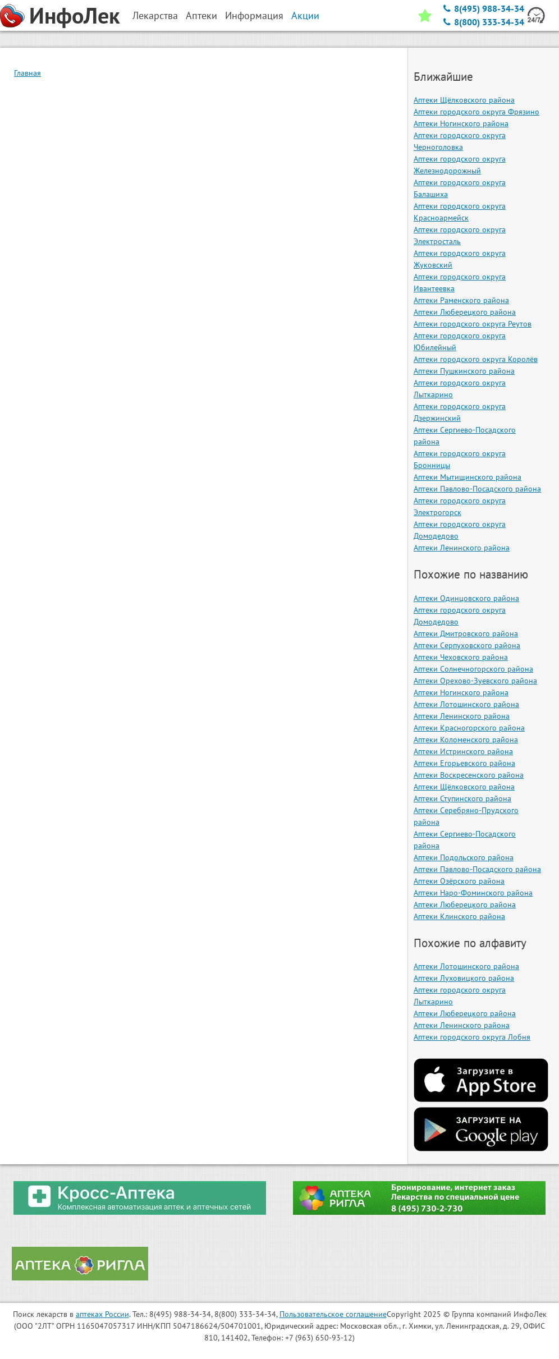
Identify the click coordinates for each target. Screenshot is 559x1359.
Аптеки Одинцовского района (466, 598)
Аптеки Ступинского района (462, 798)
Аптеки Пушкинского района (464, 371)
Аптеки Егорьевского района (464, 763)
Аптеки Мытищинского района (467, 477)
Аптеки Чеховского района (461, 657)
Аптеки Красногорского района (469, 728)
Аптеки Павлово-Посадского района (477, 489)
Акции (305, 15)
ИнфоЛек (74, 15)
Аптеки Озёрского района (459, 881)
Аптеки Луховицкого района (464, 978)
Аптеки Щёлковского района (464, 100)
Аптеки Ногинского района (461, 123)
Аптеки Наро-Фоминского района (473, 893)
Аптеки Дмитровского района (466, 633)
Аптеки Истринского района (463, 751)
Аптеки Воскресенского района (469, 775)
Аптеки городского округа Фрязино (476, 112)
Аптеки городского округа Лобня (472, 1037)
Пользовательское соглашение (333, 1314)
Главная (27, 73)
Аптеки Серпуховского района (467, 645)
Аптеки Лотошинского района (466, 704)
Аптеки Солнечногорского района (473, 669)
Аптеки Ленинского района (462, 548)
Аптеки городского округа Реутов (472, 324)
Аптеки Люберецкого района (465, 312)
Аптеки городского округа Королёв (476, 359)
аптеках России (102, 1314)
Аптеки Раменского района (461, 300)
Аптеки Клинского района (459, 916)
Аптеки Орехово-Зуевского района (475, 681)
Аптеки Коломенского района (466, 739)
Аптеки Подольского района (464, 857)
